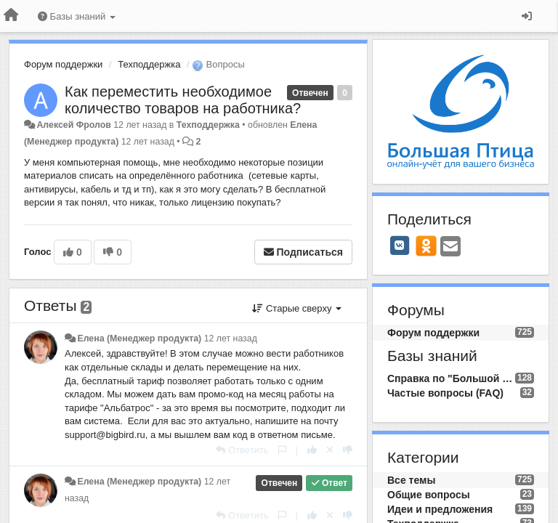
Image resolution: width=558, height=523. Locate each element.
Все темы (411, 480)
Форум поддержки (63, 64)
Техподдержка (149, 64)
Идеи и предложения (440, 509)
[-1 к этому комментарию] (347, 450)
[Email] (450, 247)
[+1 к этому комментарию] (312, 450)
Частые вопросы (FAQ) (445, 393)
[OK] (426, 245)
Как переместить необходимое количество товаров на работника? (183, 100)
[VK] (399, 245)
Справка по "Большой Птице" (451, 378)
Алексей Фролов (73, 125)
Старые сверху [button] (296, 308)
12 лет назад (230, 338)
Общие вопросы (428, 494)
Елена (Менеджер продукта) (139, 338)
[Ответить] (242, 450)
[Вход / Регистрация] (527, 16)
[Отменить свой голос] (329, 450)
